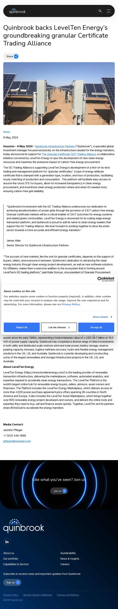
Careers (64, 564)
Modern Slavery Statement (37, 594)
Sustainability (68, 553)
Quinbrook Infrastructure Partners (55, 146)
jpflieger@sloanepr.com (17, 441)
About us (8, 553)
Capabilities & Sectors (16, 564)
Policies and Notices (68, 594)
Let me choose (59, 327)
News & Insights (69, 558)
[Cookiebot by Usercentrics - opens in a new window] (100, 279)
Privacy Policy (71, 304)
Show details (100, 316)
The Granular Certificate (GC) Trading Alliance (69, 154)
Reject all (21, 327)
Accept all (96, 327)
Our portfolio (10, 558)
